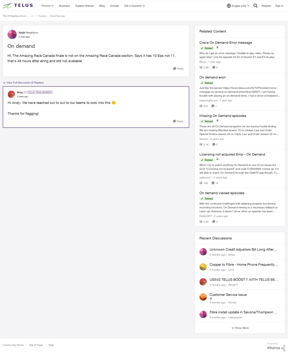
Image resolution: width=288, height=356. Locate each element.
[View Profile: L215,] (203, 266)
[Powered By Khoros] (276, 347)
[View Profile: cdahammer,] (203, 314)
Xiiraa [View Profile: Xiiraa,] (231, 254)
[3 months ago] (218, 255)
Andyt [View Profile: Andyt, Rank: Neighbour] (22, 32)
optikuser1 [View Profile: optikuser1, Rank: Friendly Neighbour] (205, 177)
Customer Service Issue (228, 295)
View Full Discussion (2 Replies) (23, 82)
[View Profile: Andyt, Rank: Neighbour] (12, 34)
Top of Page (36, 344)
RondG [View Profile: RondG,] (232, 302)
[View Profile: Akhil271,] (203, 282)
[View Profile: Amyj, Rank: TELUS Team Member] (11, 94)
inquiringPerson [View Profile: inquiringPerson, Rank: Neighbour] (208, 100)
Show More (240, 328)
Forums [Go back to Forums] (42, 16)
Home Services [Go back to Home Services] (57, 16)
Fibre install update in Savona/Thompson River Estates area (241, 312)
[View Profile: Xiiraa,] (203, 251)
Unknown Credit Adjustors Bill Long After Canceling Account (241, 249)
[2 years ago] (216, 139)
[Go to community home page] (18, 6)
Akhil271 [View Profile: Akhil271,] (233, 284)
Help (51, 344)
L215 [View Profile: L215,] (231, 269)
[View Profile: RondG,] (203, 297)
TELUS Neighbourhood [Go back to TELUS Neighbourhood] (14, 16)
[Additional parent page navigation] (32, 16)
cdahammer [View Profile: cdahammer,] (235, 317)
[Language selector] (238, 5)
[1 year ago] (214, 62)
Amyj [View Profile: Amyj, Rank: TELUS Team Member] (20, 92)
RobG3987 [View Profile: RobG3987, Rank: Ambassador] (205, 215)
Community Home (13, 344)
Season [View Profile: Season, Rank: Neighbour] (203, 138)
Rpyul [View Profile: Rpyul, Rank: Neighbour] (202, 61)
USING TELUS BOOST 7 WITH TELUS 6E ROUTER (242, 279)
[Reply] (178, 68)
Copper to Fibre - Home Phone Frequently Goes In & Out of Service (242, 264)
